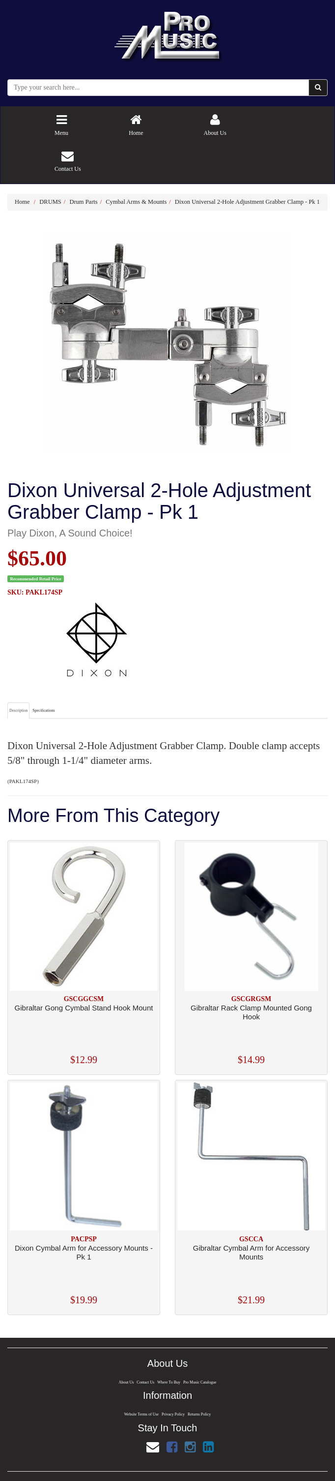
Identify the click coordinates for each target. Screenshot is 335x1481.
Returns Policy (200, 1415)
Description (18, 710)
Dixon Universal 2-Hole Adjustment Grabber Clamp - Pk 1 (247, 201)
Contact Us (145, 1382)
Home (22, 201)
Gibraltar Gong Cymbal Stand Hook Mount (84, 1008)
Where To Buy (169, 1382)
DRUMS (50, 201)
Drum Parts (83, 201)
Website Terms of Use (140, 1415)
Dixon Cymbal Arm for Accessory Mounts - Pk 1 (84, 1252)
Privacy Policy (173, 1415)
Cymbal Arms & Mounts (136, 201)
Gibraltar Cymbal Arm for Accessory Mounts (251, 1252)
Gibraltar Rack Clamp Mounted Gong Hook (251, 1012)
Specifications (43, 710)
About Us (125, 1382)
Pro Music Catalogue (201, 1382)
